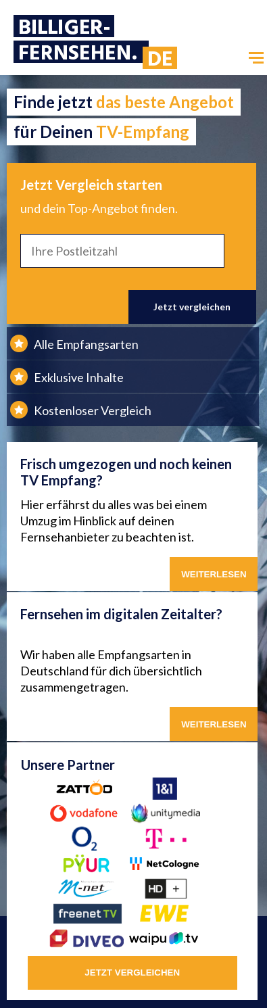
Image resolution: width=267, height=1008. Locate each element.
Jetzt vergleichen (191, 306)
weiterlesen (213, 724)
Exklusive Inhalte (79, 377)
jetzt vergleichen (132, 972)
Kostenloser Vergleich (92, 410)
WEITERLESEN (213, 574)
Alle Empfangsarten (86, 344)
